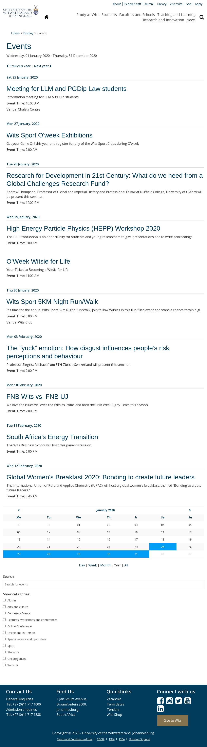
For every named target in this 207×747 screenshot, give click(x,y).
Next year (43, 66)
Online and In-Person (19, 633)
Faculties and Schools (137, 14)
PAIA (112, 739)
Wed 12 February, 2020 (24, 466)
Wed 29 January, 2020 (22, 217)
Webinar (10, 665)
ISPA (122, 739)
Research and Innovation (163, 19)
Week (93, 565)
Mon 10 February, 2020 (24, 385)
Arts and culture (15, 607)
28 (48, 554)
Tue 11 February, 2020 (23, 425)
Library (161, 4)
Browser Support (139, 739)
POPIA (101, 739)
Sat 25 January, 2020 (22, 77)
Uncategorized (14, 659)
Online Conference (17, 626)
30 (108, 554)
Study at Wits (87, 14)
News (191, 19)
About (117, 4)
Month (105, 565)
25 (162, 547)
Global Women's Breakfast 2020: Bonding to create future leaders (100, 477)
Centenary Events (16, 613)
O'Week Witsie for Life (38, 261)
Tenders (113, 709)
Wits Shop (114, 714)
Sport (9, 646)
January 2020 (105, 510)
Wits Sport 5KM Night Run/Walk (52, 301)
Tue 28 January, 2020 (22, 164)
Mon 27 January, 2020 (22, 123)
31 (136, 554)
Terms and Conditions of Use (74, 739)
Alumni (149, 4)
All (126, 565)
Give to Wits (173, 720)
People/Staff (132, 4)
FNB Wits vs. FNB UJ (37, 396)
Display (28, 33)
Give (188, 4)
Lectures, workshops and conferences (30, 620)
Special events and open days (24, 639)
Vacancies (114, 699)
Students (109, 14)
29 (78, 554)
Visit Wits (176, 4)
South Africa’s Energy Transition (52, 437)
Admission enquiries (21, 709)
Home (15, 33)
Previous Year (18, 66)
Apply (198, 4)
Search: (9, 576)
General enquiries (19, 699)
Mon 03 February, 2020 (24, 336)
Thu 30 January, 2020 (22, 290)
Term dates (115, 704)
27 (18, 554)
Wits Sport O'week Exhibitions (49, 135)
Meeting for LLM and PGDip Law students (66, 88)
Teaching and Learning (176, 14)
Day (82, 565)
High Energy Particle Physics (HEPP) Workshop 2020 (83, 228)
